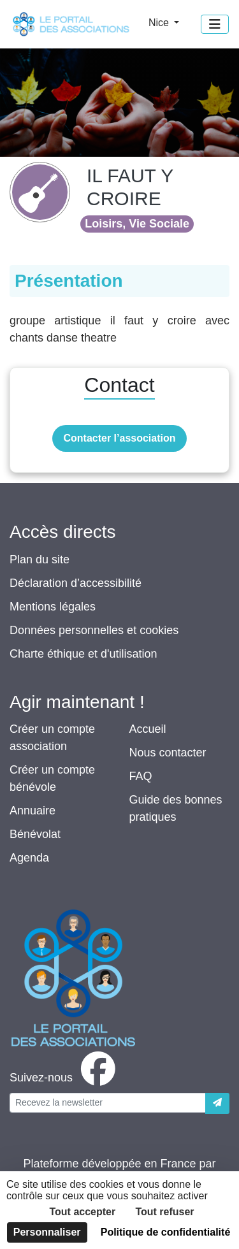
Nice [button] (159, 22)
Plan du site (39, 559)
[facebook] (65, 1077)
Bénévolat (35, 834)
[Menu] (215, 24)
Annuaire (32, 810)
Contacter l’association (119, 438)
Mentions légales (53, 606)
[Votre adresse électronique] (108, 1103)
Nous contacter (167, 752)
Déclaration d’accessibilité (75, 583)
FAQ (140, 776)
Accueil (147, 729)
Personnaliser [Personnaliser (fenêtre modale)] (47, 1232)
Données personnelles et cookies (94, 630)
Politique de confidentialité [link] (166, 1232)
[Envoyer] (217, 1103)
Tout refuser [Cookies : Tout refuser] (164, 1211)
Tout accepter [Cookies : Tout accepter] (82, 1211)
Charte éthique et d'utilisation (83, 653)
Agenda (29, 857)
